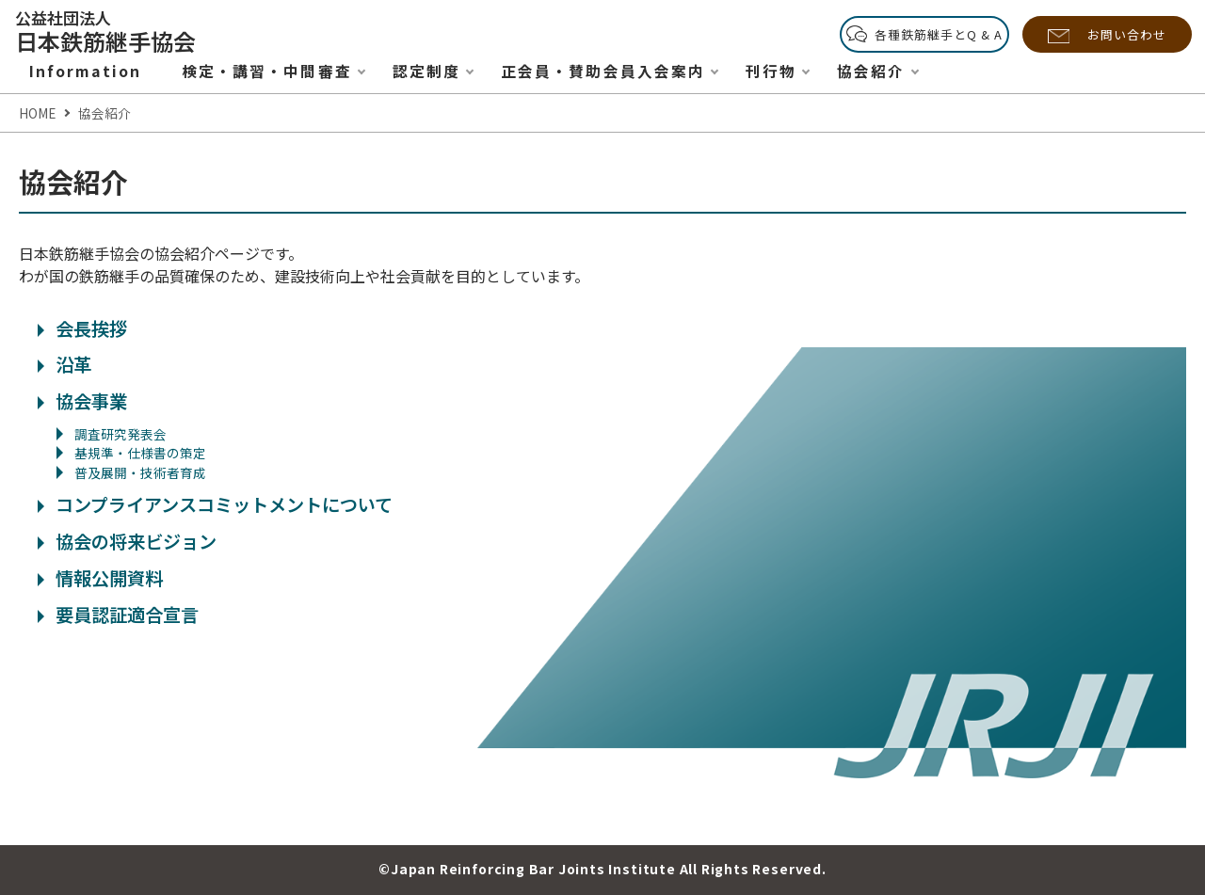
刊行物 (771, 71)
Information (85, 71)
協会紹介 (871, 71)
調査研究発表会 (111, 433)
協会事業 (82, 401)
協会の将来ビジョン (127, 541)
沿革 (64, 364)
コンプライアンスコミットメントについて (215, 504)
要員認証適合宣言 (118, 614)
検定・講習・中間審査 (267, 71)
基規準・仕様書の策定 (131, 452)
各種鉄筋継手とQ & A (939, 34)
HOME (37, 113)
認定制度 (426, 71)
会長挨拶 (82, 328)
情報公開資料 (100, 578)
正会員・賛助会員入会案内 (603, 71)
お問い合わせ (1126, 34)
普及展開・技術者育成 (131, 472)
